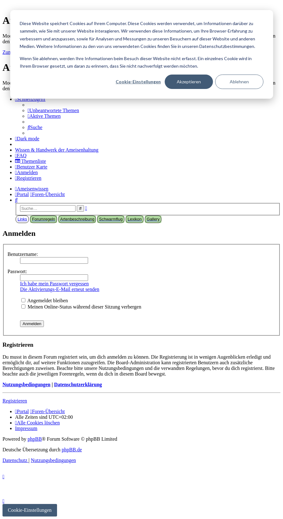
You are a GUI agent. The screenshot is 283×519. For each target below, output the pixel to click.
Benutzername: (23, 254)
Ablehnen (239, 81)
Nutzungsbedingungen (26, 384)
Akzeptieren (189, 81)
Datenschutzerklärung (78, 384)
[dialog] (141, 54)
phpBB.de (72, 449)
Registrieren (15, 400)
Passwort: (17, 271)
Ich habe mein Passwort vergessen (54, 283)
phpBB (35, 439)
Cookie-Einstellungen (138, 81)
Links (22, 219)
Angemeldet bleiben (44, 300)
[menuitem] (53, 110)
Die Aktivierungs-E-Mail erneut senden (59, 289)
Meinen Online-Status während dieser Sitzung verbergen (81, 306)
